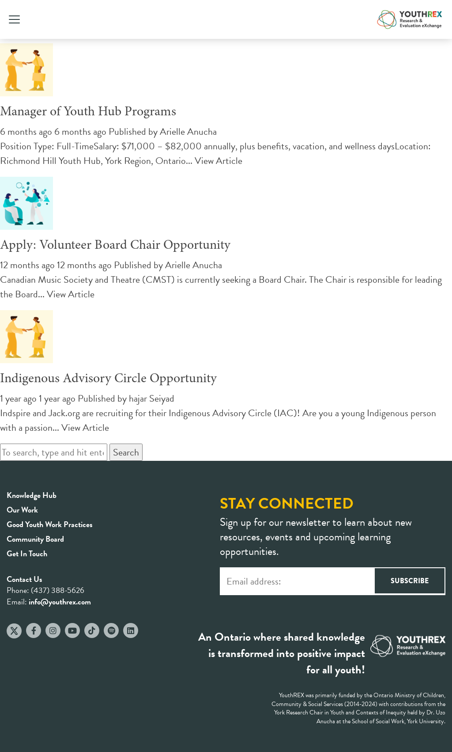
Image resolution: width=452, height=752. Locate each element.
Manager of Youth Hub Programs (88, 112)
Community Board (35, 539)
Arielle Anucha (188, 131)
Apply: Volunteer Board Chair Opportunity (115, 245)
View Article (218, 160)
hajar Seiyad (151, 398)
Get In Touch (27, 553)
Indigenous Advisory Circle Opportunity (108, 379)
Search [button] (126, 452)
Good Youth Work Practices (50, 524)
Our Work (22, 510)
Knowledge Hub (31, 495)
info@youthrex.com (60, 602)
